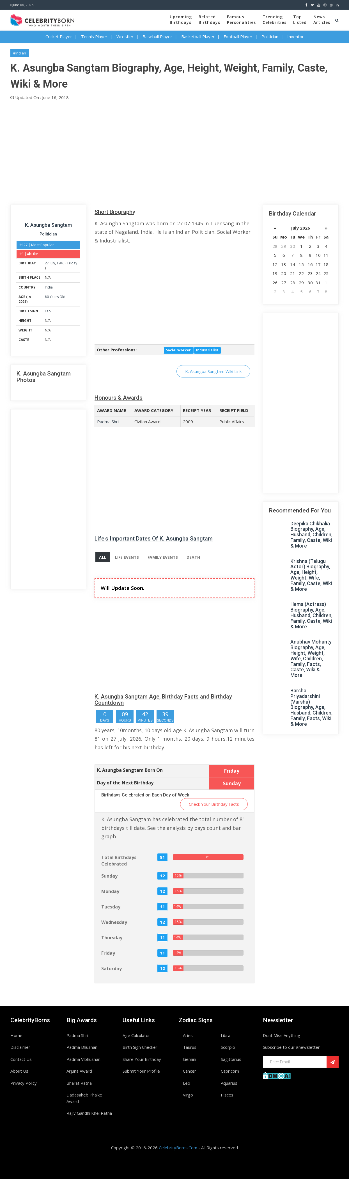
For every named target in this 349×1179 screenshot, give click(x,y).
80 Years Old (55, 296)
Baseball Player (157, 36)
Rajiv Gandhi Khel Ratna (89, 1113)
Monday (110, 891)
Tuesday (110, 907)
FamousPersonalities (241, 19)
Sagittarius (231, 1059)
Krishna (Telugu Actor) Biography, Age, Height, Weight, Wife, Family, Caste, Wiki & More (311, 575)
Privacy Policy (23, 1083)
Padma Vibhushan (83, 1059)
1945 (61, 263)
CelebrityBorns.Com (178, 1147)
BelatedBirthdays (209, 19)
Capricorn (230, 1071)
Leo (48, 311)
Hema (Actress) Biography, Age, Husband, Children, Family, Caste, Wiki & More (311, 615)
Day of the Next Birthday (125, 783)
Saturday (111, 968)
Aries (188, 1035)
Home (16, 1035)
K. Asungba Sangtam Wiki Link (213, 371)
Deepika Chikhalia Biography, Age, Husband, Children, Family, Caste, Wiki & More (311, 535)
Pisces (227, 1095)
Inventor (295, 36)
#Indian (19, 53)
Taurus (189, 1047)
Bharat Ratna (79, 1083)
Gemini (189, 1059)
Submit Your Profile (141, 1071)
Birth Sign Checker (140, 1047)
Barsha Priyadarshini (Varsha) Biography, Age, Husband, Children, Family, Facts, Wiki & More (311, 707)
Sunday (109, 876)
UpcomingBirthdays (181, 19)
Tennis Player (94, 36)
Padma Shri (108, 421)
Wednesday (114, 922)
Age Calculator (136, 1035)
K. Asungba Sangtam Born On (130, 770)
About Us (19, 1071)
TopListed (300, 19)
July (52, 263)
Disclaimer (20, 1047)
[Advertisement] (174, 151)
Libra (225, 1035)
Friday (72, 263)
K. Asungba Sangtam (48, 225)
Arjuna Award (79, 1071)
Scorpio (228, 1047)
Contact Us (21, 1059)
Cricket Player (58, 36)
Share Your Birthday (142, 1059)
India (49, 287)
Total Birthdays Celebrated (118, 861)
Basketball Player (198, 36)
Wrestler (125, 36)
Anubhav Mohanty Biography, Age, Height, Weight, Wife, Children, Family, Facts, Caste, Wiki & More (311, 658)
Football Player (238, 36)
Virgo (188, 1095)
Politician (269, 36)
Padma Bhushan (81, 1047)
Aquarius (229, 1083)
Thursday (111, 938)
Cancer (189, 1071)
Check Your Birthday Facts (214, 804)
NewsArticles (321, 19)
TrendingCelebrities (274, 19)
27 (47, 263)
